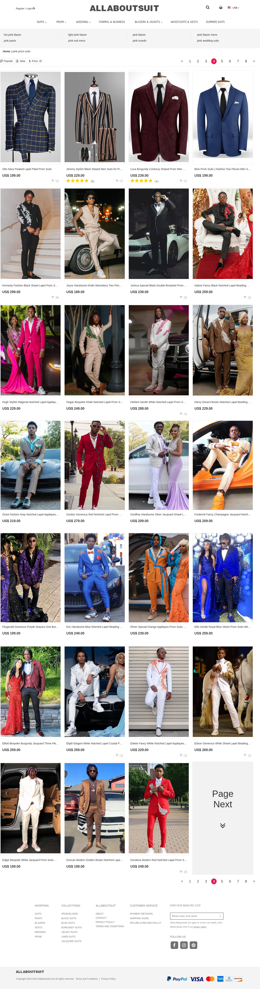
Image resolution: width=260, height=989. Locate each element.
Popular (8, 61)
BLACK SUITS (69, 918)
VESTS (38, 927)
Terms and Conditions (87, 979)
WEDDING (40, 932)
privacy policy (200, 926)
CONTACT (101, 918)
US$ (233, 7)
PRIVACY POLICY (105, 922)
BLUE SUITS (68, 923)
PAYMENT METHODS (141, 913)
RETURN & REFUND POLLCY (146, 923)
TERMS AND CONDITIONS (110, 926)
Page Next (222, 809)
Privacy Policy (108, 979)
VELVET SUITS (70, 932)
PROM (38, 936)
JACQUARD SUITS (72, 941)
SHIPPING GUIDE (139, 918)
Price (37, 61)
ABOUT (100, 913)
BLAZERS (40, 923)
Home (7, 51)
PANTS (38, 918)
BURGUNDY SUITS (72, 927)
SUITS (38, 913)
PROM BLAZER (70, 913)
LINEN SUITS (69, 936)
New (22, 61)
